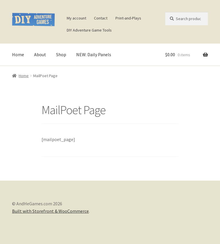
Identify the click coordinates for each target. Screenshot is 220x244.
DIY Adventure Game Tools (89, 30)
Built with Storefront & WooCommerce (50, 211)
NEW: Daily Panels (93, 54)
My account (76, 18)
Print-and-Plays (128, 18)
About (40, 54)
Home (18, 54)
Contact (100, 18)
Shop (61, 54)
